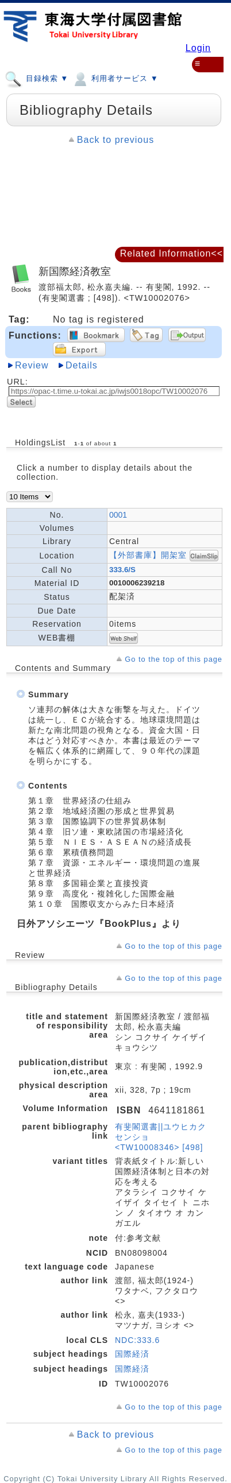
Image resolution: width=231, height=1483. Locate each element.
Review (31, 365)
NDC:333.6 (137, 1340)
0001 (118, 514)
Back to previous (115, 140)
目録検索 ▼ (36, 78)
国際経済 (132, 1353)
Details (82, 365)
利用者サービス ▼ (114, 78)
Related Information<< (171, 253)
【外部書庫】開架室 (148, 554)
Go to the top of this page (173, 659)
